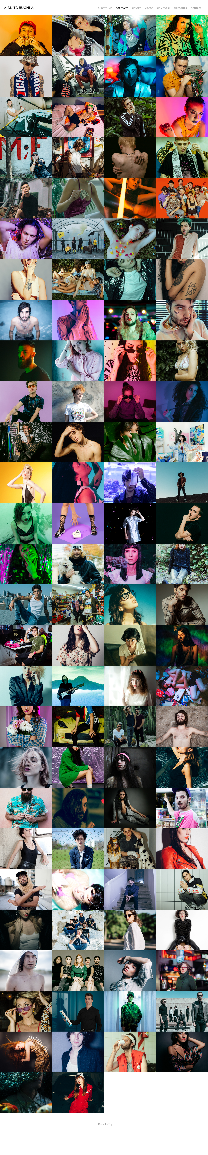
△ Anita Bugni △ (19, 7)
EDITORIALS (180, 8)
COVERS (136, 8)
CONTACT (196, 8)
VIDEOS (149, 8)
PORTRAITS (122, 8)
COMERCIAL (163, 8)
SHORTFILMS (105, 8)
